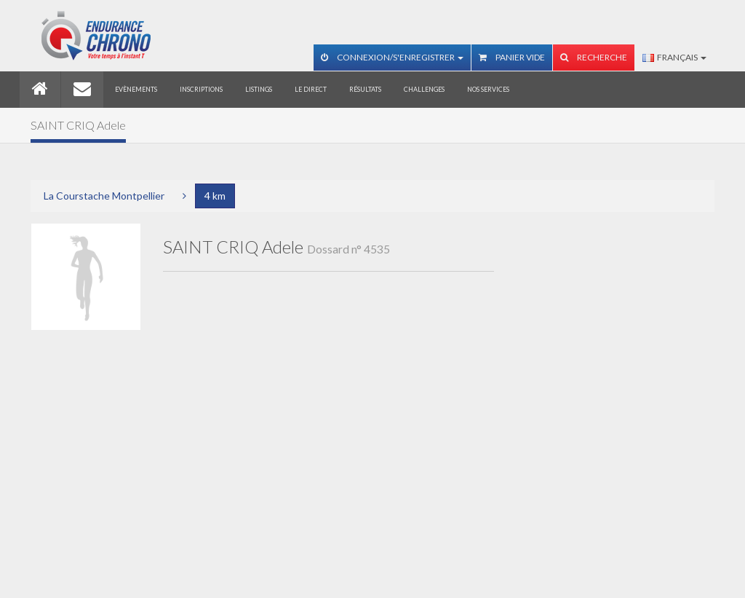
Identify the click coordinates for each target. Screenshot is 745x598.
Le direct (311, 89)
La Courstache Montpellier (104, 195)
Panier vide (512, 57)
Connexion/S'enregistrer (392, 57)
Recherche (593, 57)
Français (674, 57)
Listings (258, 89)
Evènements (136, 89)
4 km (215, 195)
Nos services (488, 89)
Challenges (424, 89)
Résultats (365, 89)
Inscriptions (201, 89)
